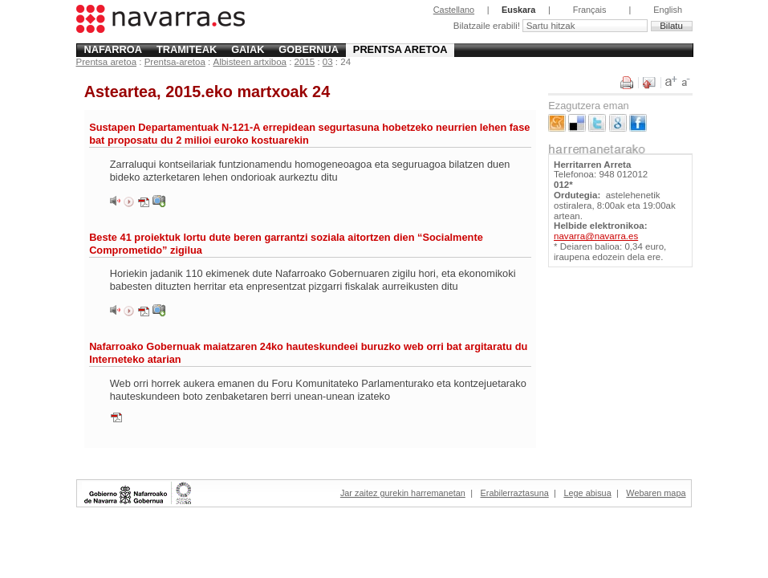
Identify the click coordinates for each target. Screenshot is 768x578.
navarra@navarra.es (596, 236)
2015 (305, 62)
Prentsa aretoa (400, 49)
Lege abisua (587, 493)
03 (328, 62)
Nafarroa (112, 49)
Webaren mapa (655, 493)
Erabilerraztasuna (515, 493)
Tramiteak (186, 49)
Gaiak (247, 49)
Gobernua (308, 49)
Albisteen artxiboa (249, 62)
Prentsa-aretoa (174, 62)
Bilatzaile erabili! (487, 26)
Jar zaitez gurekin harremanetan (402, 493)
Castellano (453, 9)
